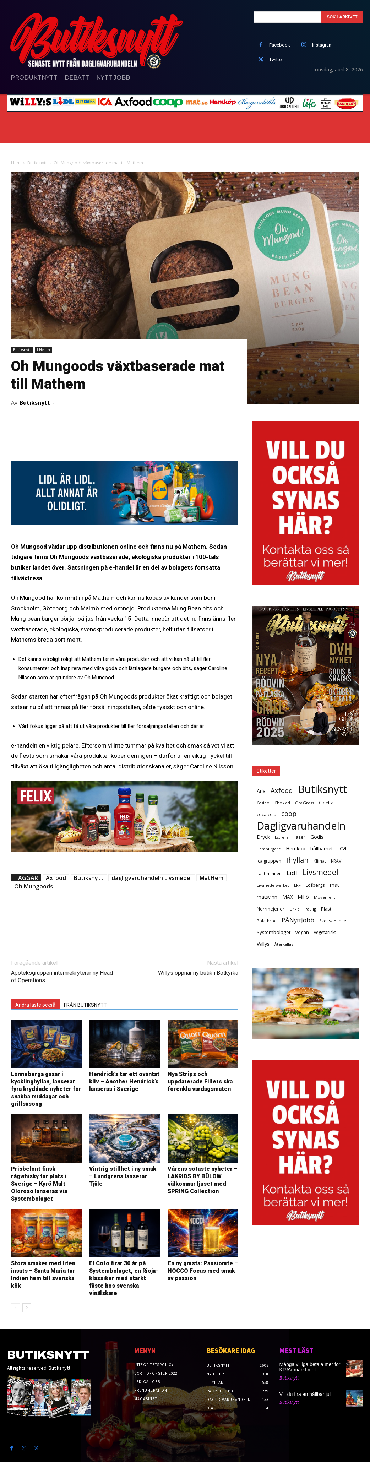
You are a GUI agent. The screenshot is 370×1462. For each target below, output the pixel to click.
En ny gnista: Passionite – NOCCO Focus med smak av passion (203, 1271)
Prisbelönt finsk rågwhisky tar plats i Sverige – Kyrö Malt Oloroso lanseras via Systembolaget (39, 1183)
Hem (16, 163)
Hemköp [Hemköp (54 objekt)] (295, 848)
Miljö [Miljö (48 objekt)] (303, 896)
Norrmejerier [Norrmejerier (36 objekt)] (270, 909)
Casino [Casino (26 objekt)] (263, 802)
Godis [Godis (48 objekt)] (316, 836)
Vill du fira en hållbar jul (305, 1394)
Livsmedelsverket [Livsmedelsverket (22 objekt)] (273, 885)
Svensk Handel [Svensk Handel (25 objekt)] (333, 920)
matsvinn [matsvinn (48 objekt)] (267, 896)
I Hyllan (43, 349)
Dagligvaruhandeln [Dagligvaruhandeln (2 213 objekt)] (301, 825)
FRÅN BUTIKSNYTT (85, 1005)
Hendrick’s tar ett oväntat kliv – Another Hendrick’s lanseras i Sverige (124, 1081)
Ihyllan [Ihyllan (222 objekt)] (297, 860)
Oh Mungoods (33, 886)
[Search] (342, 17)
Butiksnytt (37, 163)
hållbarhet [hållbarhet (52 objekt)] (321, 848)
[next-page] (26, 1307)
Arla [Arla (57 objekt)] (261, 791)
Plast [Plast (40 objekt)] (326, 909)
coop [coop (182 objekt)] (288, 813)
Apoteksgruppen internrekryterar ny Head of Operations (62, 976)
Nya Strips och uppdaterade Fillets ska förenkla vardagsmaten (200, 1081)
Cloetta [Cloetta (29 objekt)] (326, 802)
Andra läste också (35, 1005)
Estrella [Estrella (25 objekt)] (282, 837)
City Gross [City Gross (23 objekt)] (304, 802)
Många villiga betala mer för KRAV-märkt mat (310, 1367)
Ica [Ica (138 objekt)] (342, 848)
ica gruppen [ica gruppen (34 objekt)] (269, 861)
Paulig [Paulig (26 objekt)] (310, 909)
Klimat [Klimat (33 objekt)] (320, 861)
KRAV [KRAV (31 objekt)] (336, 861)
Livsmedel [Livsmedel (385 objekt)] (320, 872)
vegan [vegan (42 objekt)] (302, 932)
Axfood (56, 877)
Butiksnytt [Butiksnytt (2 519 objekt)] (322, 789)
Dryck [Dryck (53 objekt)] (263, 836)
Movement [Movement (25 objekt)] (324, 897)
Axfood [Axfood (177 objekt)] (282, 790)
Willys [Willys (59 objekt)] (263, 943)
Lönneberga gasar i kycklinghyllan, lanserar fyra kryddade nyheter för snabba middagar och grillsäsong (46, 1089)
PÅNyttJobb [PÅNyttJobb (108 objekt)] (298, 920)
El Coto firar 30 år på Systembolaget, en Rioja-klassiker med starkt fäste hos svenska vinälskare (123, 1278)
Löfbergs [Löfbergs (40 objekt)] (315, 885)
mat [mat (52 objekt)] (334, 884)
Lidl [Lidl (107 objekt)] (292, 872)
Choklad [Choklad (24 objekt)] (282, 802)
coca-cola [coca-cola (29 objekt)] (266, 814)
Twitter (276, 59)
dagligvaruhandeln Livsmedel (151, 877)
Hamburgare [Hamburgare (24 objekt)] (269, 849)
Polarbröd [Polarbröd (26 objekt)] (267, 920)
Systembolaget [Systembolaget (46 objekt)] (273, 932)
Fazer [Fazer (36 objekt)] (299, 837)
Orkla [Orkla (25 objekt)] (294, 909)
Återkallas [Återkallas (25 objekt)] (283, 944)
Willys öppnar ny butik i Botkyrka (198, 972)
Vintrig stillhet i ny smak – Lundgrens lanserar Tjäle (122, 1176)
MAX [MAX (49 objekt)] (287, 896)
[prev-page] (15, 1307)
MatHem (211, 877)
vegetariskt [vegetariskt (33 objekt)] (325, 932)
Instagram (322, 45)
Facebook (279, 45)
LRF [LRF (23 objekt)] (297, 885)
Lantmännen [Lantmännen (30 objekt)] (269, 873)
